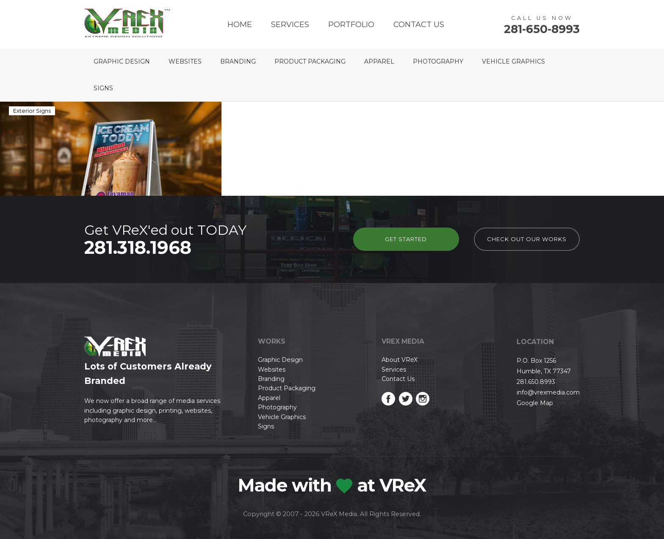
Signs (103, 88)
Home (239, 24)
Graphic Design (122, 61)
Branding (238, 61)
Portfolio (351, 24)
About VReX (400, 360)
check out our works (527, 239)
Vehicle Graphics (513, 61)
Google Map (535, 403)
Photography (438, 61)
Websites (185, 61)
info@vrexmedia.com (548, 392)
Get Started (406, 239)
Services (290, 24)
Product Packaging (310, 61)
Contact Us (418, 24)
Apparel (379, 61)
